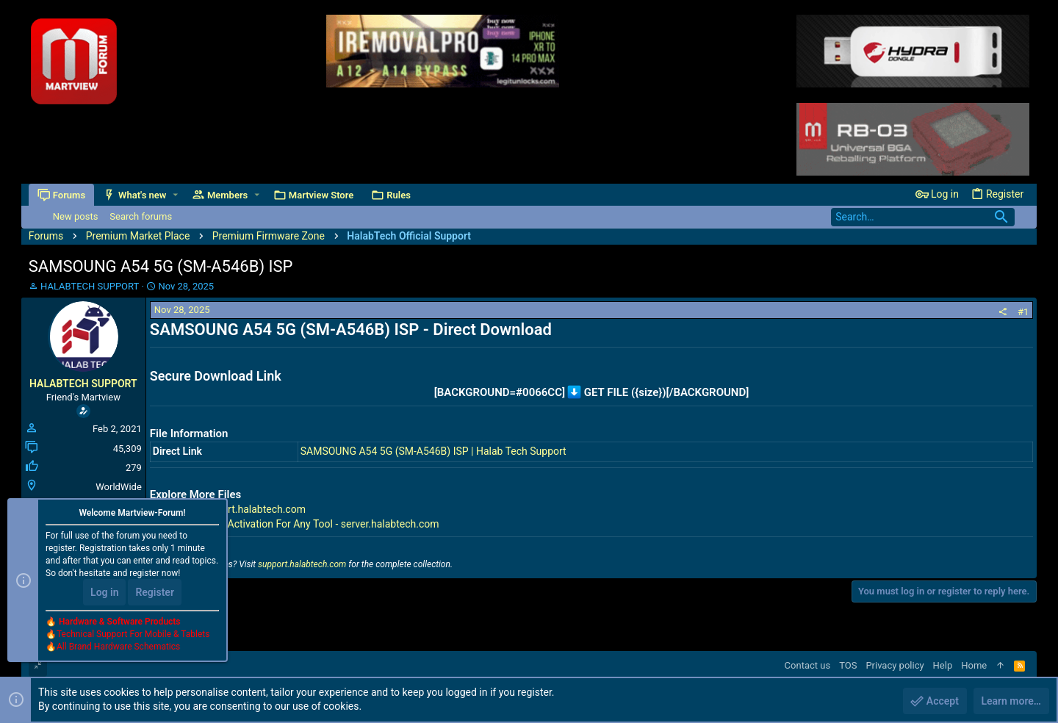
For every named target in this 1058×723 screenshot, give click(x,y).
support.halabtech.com (302, 564)
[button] (175, 195)
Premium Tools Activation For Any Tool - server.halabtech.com (297, 524)
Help (943, 665)
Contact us (808, 665)
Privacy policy (895, 665)
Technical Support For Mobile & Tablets (133, 634)
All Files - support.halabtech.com (231, 509)
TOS (848, 665)
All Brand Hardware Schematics (118, 646)
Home (974, 665)
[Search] (923, 217)
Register (154, 592)
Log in (104, 592)
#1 (1023, 311)
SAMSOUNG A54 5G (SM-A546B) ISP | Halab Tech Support (433, 451)
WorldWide (119, 486)
